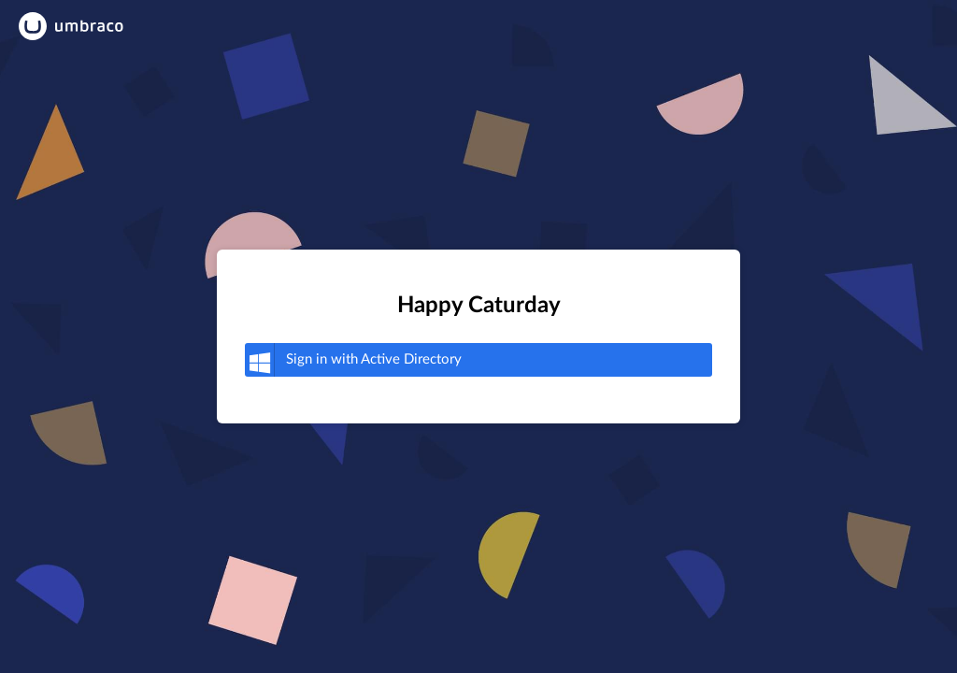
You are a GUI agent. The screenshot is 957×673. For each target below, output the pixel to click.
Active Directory (353, 360)
